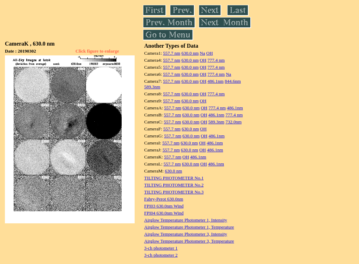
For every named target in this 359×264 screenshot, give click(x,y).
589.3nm (152, 86)
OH (209, 53)
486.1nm (216, 81)
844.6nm (233, 81)
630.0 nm (189, 53)
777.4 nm (216, 60)
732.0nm (233, 121)
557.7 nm (171, 53)
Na (202, 53)
